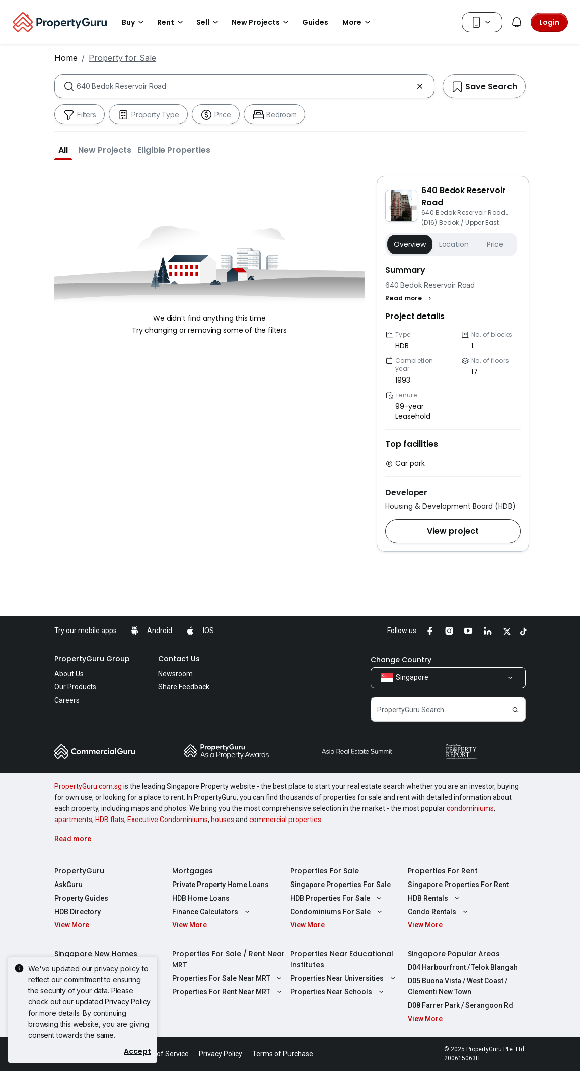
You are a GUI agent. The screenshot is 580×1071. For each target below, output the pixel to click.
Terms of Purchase (282, 1054)
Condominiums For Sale (337, 911)
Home (66, 58)
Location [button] (454, 244)
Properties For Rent (443, 871)
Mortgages (192, 871)
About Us (69, 674)
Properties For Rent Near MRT (228, 991)
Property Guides (81, 898)
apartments (73, 819)
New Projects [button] (262, 22)
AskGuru (68, 884)
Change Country (401, 660)
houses (222, 819)
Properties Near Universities (344, 978)
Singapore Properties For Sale (340, 884)
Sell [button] (209, 22)
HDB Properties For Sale (337, 898)
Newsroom (175, 674)
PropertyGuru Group (92, 659)
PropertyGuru (79, 871)
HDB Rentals (435, 898)
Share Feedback (183, 687)
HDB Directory (77, 912)
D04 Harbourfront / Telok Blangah (463, 967)
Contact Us (179, 659)
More (358, 22)
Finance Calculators (212, 911)
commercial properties (285, 819)
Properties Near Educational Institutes (341, 959)
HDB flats (109, 819)
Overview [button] (410, 244)
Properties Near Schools (338, 991)
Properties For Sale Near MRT (228, 978)
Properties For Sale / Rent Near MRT (228, 959)
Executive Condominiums (167, 819)
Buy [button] (134, 22)
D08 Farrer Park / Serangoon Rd (460, 1005)
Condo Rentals (439, 911)
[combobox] (244, 86)
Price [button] (495, 244)
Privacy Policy (128, 1001)
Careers (67, 700)
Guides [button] (315, 22)
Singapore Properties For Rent (458, 884)
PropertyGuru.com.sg (88, 786)
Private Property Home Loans (220, 884)
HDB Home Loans (201, 898)
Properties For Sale (324, 871)
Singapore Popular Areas (454, 954)
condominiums (470, 808)
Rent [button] (171, 22)
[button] (63, 150)
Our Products (75, 687)
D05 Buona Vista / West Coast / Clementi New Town (458, 986)
